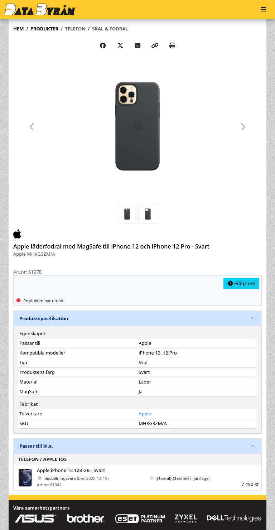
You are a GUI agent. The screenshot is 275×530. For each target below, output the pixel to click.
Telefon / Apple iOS (42, 459)
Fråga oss (241, 283)
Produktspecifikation (43, 318)
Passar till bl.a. (36, 446)
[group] (137, 126)
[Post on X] (120, 45)
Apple (145, 413)
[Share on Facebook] (102, 45)
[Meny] (263, 9)
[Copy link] (154, 45)
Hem (18, 28)
